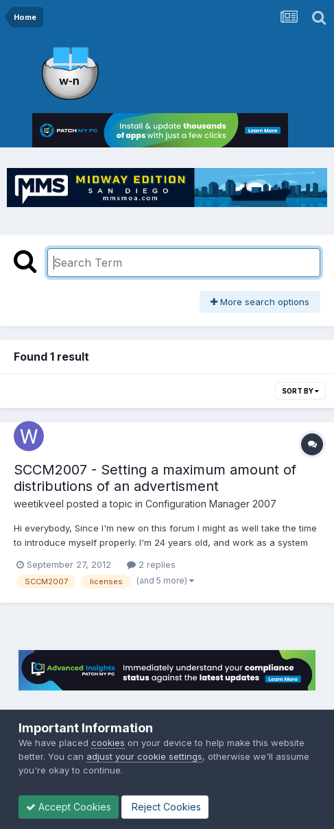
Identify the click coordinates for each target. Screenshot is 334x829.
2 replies (151, 564)
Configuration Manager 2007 (210, 503)
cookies (108, 742)
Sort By (300, 391)
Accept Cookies (68, 807)
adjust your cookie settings (144, 756)
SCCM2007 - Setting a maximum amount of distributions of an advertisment (155, 477)
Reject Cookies (165, 807)
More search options (260, 301)
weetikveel (39, 503)
